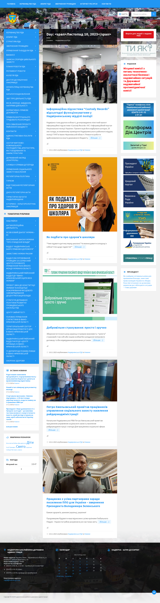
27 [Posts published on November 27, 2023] (59, 574)
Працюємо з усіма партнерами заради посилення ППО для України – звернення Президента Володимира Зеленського (75, 502)
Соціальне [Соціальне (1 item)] (29, 447)
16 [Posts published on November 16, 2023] (80, 568)
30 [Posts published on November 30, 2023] (80, 574)
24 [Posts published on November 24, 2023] (87, 571)
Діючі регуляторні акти (18, 192)
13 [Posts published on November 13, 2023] (59, 568)
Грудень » (69, 576)
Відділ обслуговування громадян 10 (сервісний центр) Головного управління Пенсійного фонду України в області (18, 263)
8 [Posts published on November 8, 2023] (73, 565)
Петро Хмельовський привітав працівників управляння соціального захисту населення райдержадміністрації (77, 410)
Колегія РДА (12, 75)
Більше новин (12, 427)
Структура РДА (13, 41)
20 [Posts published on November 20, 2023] (59, 571)
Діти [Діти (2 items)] (30, 442)
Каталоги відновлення (18, 94)
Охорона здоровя (15, 360)
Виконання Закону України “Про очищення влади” (20, 240)
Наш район (11, 221)
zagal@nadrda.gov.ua (12, 580)
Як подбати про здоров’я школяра (70, 237)
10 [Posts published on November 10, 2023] (87, 565)
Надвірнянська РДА (63, 40)
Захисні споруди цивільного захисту (21, 60)
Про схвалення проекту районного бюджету (18, 125)
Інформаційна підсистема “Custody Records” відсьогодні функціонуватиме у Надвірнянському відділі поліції (77, 112)
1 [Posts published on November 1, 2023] (73, 562)
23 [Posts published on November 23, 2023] (80, 571)
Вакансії (10, 55)
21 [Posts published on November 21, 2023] (66, 571)
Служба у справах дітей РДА (20, 164)
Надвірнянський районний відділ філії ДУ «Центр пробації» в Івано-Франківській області (20, 342)
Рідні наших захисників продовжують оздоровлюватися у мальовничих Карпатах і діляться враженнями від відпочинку (21, 377)
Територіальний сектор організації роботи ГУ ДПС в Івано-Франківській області (19, 330)
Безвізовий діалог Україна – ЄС (20, 233)
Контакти (106, 4)
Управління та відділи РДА (19, 50)
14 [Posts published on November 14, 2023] (66, 568)
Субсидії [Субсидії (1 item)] (8, 450)
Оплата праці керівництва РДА (19, 88)
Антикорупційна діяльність (15, 226)
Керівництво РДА (28, 4)
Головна (11, 4)
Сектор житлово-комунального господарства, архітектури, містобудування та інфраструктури (20, 148)
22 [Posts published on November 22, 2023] (73, 571)
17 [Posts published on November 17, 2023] (87, 568)
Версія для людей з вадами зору (139, 34)
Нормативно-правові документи (17, 111)
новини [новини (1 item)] (20, 450)
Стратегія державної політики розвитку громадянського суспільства (16, 304)
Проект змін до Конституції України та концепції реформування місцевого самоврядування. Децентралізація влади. (20, 290)
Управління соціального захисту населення (19, 170)
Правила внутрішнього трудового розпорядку (18, 118)
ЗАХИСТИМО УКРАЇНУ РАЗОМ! (19, 253)
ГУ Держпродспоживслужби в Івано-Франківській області (20, 354)
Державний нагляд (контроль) (16, 159)
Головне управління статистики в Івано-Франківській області (17, 319)
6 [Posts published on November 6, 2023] (59, 565)
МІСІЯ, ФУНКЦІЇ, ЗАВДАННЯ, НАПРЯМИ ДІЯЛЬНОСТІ (18, 104)
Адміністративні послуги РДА (19, 137)
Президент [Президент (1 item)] (13, 447)
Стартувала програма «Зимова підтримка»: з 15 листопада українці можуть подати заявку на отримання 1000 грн (21, 399)
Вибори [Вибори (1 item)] (15, 443)
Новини (87, 150)
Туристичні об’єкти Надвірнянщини (16, 198)
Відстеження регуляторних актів (20, 186)
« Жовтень (60, 576)
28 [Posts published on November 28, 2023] (66, 574)
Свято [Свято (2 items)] (21, 446)
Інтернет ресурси (88, 4)
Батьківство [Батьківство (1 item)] (9, 443)
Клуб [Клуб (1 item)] (7, 447)
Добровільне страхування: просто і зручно (76, 327)
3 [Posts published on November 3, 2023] (86, 562)
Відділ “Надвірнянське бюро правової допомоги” (20, 247)
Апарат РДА (45, 4)
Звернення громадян (65, 4)
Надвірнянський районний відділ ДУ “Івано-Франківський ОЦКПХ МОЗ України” (20, 277)
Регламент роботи (15, 71)
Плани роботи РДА (15, 66)
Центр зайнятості (15, 312)
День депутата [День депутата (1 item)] (22, 443)
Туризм (10, 180)
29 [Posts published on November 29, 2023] (73, 574)
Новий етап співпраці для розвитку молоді (21, 388)
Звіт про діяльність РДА (18, 98)
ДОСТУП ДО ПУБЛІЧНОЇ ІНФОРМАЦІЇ (16, 81)
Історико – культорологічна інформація (21, 205)
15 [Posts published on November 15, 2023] (73, 568)
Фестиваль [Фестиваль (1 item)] (14, 450)
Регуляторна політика (18, 176)
